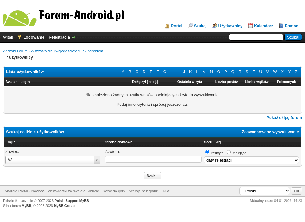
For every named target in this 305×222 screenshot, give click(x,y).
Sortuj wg (212, 142)
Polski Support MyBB (72, 201)
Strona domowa (118, 142)
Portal (176, 25)
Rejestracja (59, 37)
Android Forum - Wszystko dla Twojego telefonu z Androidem (53, 51)
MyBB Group (64, 206)
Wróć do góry (114, 191)
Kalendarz (263, 25)
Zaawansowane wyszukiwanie (270, 132)
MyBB (26, 206)
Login (11, 142)
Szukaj (200, 25)
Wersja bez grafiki (144, 191)
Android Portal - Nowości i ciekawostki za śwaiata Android (52, 191)
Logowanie (33, 37)
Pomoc (291, 25)
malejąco (239, 153)
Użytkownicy (230, 25)
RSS (166, 191)
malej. (152, 82)
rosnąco (217, 153)
